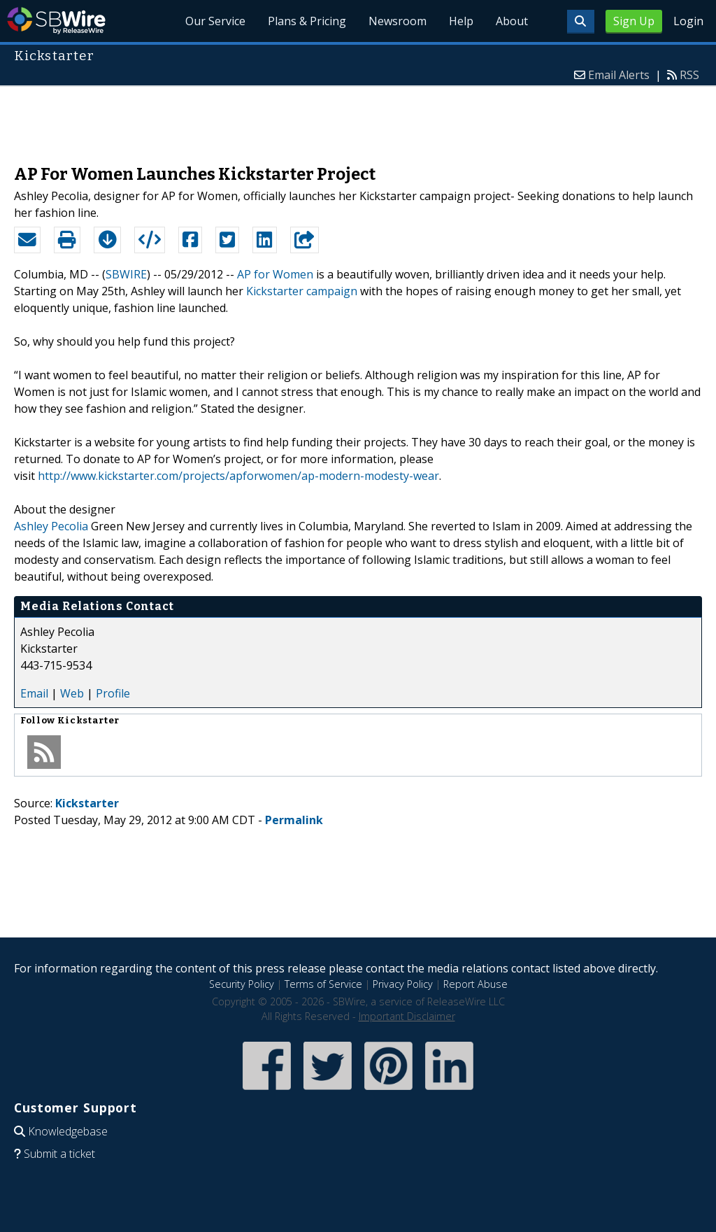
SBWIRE (126, 274)
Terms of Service (323, 984)
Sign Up (633, 21)
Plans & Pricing (307, 21)
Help (461, 21)
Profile (113, 693)
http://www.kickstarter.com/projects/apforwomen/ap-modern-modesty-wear (238, 475)
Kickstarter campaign (301, 291)
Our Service (215, 21)
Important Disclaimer (407, 1016)
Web (72, 693)
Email (34, 693)
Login (688, 21)
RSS (689, 75)
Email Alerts (619, 75)
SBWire (56, 20)
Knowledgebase (68, 1131)
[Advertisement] (358, 118)
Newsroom (397, 21)
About (512, 21)
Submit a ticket (59, 1153)
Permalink (294, 820)
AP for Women (275, 274)
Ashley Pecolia (51, 526)
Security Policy (241, 984)
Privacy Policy (403, 984)
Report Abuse (475, 984)
